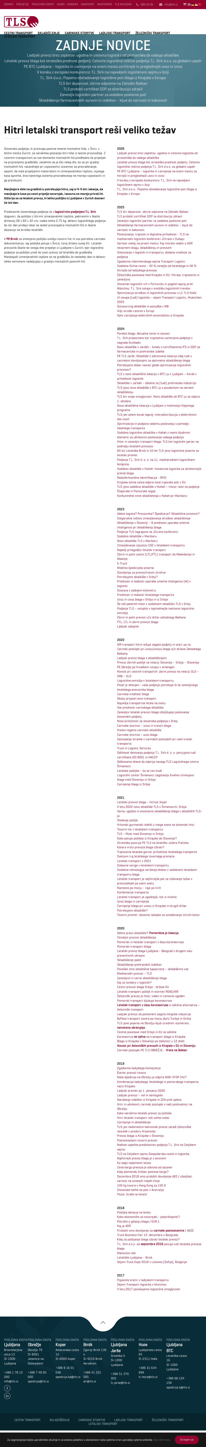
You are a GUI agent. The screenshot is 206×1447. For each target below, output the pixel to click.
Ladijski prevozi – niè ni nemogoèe (140, 1095)
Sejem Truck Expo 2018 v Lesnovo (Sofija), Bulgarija (152, 1262)
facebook (7, 1388)
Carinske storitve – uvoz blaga (137, 735)
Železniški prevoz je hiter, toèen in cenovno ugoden (151, 996)
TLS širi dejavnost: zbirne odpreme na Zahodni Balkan (152, 212)
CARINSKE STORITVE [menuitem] (79, 33)
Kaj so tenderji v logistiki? (134, 982)
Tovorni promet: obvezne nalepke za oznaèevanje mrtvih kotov (158, 915)
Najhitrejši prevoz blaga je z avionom (141, 1158)
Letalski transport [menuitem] (103, 1424)
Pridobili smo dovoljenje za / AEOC (155, 1230)
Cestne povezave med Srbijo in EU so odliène (146, 1032)
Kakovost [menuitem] (87, 4)
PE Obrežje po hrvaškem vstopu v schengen (145, 667)
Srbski (196, 4)
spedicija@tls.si (38, 1381)
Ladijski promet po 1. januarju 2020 (141, 1090)
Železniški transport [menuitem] (168, 1420)
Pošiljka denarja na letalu (134, 1212)
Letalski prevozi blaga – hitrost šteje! (142, 802)
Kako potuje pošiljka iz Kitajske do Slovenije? (147, 838)
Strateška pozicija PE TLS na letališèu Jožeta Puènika (152, 843)
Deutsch (193, 4)
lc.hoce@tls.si (148, 1377)
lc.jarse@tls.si (120, 1383)
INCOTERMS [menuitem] (104, 4)
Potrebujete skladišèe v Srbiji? (137, 577)
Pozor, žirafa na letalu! (132, 1194)
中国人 (200, 4)
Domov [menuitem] (8, 4)
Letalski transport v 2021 (134, 861)
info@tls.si (170, 4)
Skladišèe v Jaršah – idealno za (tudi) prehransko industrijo (156, 383)
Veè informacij (161, 1439)
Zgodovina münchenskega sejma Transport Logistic (151, 261)
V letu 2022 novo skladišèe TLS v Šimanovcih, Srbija (151, 807)
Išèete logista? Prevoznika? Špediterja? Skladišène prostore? (158, 514)
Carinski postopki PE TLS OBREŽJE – (152, 1050)
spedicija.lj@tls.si (178, 1387)
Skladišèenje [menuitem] (59, 1420)
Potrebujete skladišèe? (132, 910)
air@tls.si (89, 1381)
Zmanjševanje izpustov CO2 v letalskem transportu (151, 545)
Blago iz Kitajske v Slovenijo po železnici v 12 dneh (150, 1041)
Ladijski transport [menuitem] (128, 1420)
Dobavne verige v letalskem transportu (143, 865)
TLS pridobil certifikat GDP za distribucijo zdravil (149, 216)
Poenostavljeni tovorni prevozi (137, 1140)
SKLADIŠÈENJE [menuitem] (49, 33)
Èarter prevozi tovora (131, 1073)
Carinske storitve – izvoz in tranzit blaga (144, 726)
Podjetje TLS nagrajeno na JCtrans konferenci (147, 532)
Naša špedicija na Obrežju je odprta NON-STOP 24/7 (152, 1077)
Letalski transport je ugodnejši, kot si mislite (147, 897)
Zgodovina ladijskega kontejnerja (139, 1068)
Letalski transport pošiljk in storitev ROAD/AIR (147, 991)
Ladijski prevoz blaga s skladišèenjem (142, 658)
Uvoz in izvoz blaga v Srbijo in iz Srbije (142, 599)
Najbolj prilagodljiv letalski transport (141, 550)
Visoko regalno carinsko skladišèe (139, 730)
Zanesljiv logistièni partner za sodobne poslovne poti (152, 221)
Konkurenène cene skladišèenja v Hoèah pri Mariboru (152, 496)
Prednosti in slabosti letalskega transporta (145, 595)
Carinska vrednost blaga (133, 694)
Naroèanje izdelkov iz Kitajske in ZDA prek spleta (149, 1100)
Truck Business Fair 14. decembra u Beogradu (147, 1235)
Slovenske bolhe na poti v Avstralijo (140, 1190)
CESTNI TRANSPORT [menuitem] (18, 33)
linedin (7, 1396)
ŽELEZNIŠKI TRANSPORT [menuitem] (152, 33)
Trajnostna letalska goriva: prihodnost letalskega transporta (157, 852)
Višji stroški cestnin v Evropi (135, 311)
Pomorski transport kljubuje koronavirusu (144, 1001)
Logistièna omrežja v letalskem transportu (145, 680)
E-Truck (122, 563)
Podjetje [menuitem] (22, 4)
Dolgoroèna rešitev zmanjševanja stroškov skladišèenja (153, 518)
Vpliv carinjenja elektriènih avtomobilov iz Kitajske (150, 315)
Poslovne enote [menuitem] (43, 4)
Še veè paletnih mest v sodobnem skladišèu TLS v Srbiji (154, 604)
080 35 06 (147, 4)
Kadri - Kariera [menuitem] (67, 4)
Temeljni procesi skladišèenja (136, 937)
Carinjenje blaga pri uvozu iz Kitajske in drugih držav (151, 906)
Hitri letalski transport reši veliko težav (143, 1118)
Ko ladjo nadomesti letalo (134, 1163)
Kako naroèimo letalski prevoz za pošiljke (144, 1113)
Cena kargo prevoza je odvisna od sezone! (144, 1167)
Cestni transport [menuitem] (27, 1420)
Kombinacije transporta (133, 892)
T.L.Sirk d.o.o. (21, 21)
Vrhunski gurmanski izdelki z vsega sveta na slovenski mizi (155, 825)
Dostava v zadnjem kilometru (136, 590)
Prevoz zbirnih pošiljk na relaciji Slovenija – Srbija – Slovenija (158, 662)
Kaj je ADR (124, 1226)
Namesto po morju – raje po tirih (139, 888)
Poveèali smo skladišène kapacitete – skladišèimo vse (152, 969)
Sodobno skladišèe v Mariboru (137, 536)
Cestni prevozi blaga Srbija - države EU (143, 987)
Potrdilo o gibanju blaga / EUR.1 (138, 1221)
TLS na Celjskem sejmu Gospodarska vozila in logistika (153, 1154)
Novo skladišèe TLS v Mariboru (137, 541)
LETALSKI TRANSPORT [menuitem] (19, 36)
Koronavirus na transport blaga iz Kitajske (151, 1037)
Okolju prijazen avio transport (136, 698)
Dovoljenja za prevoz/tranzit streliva (141, 572)
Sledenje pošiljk (127, 820)
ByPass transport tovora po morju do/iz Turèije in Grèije (154, 1018)
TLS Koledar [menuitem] (123, 4)
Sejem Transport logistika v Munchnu (141, 1284)
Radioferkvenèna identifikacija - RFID (141, 478)
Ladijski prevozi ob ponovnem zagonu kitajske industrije (154, 1014)
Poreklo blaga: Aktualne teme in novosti (143, 333)
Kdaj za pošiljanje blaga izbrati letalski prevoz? (148, 1239)
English (189, 4)
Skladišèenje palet (129, 960)
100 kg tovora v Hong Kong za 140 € (141, 1185)
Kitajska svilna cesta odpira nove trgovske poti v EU (151, 482)
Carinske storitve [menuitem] (91, 1420)
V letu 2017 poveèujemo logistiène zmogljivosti (148, 1289)
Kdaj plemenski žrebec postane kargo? (143, 1172)
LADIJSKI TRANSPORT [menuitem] (114, 33)
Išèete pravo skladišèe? (148, 933)
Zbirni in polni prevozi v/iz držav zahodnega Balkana (151, 617)
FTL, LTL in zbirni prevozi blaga (137, 622)
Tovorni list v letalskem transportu (140, 829)
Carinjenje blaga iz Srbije (133, 784)
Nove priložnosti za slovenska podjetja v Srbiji (147, 721)
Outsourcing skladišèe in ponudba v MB (143, 306)
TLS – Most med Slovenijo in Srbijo (140, 834)
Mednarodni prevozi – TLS (134, 973)
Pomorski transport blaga (134, 946)
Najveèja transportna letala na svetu (141, 703)
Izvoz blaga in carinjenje (133, 901)
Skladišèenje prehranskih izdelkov (139, 964)
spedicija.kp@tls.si (68, 1377)
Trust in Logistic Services (134, 748)
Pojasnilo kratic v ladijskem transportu (143, 1280)
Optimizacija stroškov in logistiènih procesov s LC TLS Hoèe (156, 293)
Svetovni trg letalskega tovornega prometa (145, 856)
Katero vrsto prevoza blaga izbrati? (140, 847)
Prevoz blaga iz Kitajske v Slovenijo (140, 1136)
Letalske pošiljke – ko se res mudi (139, 771)
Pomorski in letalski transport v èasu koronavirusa (150, 942)
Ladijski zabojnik (128, 626)
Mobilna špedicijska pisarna (135, 568)
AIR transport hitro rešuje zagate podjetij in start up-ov (154, 644)
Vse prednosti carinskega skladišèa (140, 707)
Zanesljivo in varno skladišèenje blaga (142, 978)
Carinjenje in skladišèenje (134, 1122)
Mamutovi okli (126, 1253)
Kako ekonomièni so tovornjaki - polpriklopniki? (148, 1217)
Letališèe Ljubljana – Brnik (134, 1257)
